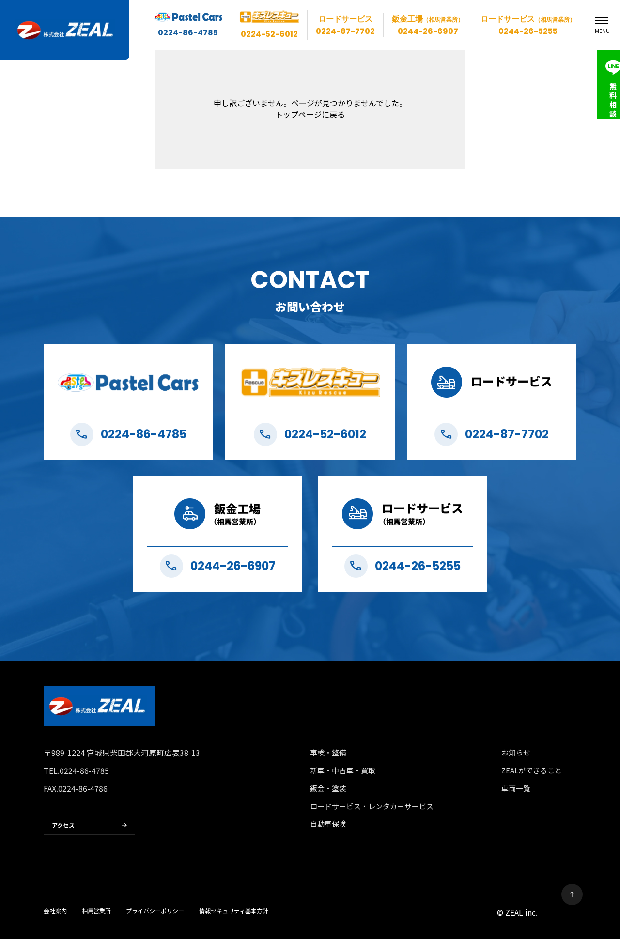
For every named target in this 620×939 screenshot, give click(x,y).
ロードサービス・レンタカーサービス (372, 806)
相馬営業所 (96, 911)
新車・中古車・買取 (342, 771)
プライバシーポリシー (155, 911)
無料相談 (603, 100)
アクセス (63, 826)
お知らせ (515, 753)
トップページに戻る (310, 114)
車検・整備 (328, 753)
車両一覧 (515, 789)
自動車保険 (328, 824)
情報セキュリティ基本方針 (233, 911)
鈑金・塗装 (328, 789)
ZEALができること (531, 771)
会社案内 (55, 911)
